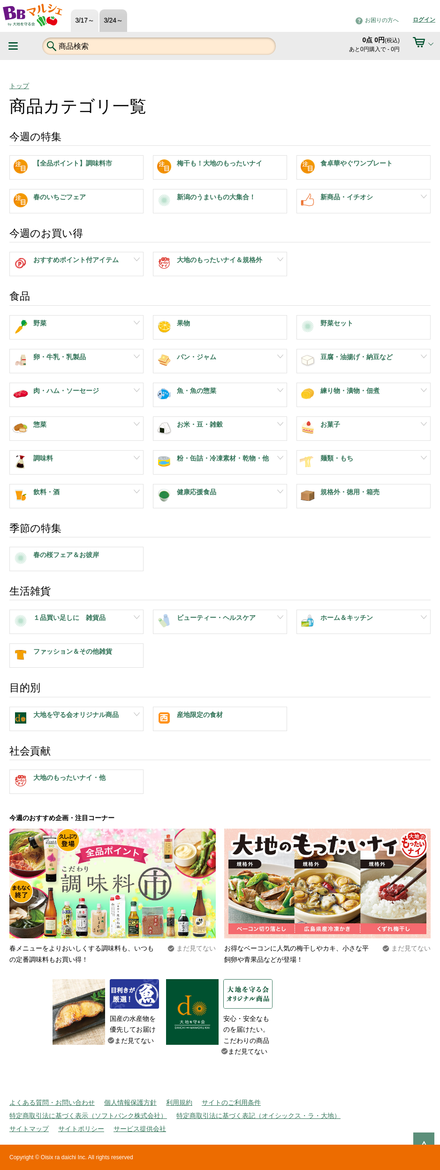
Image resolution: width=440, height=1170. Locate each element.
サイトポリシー (81, 1128)
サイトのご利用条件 (231, 1102)
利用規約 (179, 1102)
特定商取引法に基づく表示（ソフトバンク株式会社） (88, 1115)
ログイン (424, 19)
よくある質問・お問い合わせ (52, 1102)
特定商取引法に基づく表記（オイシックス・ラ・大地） (258, 1115)
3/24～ (113, 20)
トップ (19, 86)
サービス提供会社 (140, 1128)
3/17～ (84, 20)
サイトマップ (29, 1128)
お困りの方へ (382, 20)
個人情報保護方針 (130, 1102)
